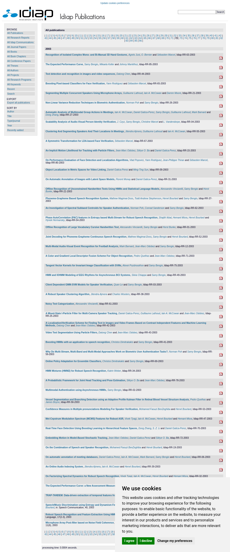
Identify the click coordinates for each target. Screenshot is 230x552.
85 (136, 40)
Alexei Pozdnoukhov (133, 265)
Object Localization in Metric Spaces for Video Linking (76, 169)
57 (109, 38)
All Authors (12, 70)
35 (188, 35)
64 (140, 38)
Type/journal (13, 121)
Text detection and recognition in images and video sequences (80, 74)
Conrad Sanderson (155, 208)
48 (68, 38)
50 (77, 38)
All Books (12, 51)
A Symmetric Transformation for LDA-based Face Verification (79, 141)
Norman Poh (132, 102)
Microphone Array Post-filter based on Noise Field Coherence (80, 522)
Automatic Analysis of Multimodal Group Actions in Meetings (79, 112)
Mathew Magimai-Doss (121, 198)
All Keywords (14, 84)
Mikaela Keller (107, 64)
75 (190, 38)
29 (161, 35)
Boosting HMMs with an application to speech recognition (78, 342)
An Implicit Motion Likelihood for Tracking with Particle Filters (80, 150)
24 (139, 35)
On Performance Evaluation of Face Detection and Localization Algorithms (87, 160)
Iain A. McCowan (153, 93)
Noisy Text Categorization (60, 304)
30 (166, 35)
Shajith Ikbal (165, 217)
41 (215, 35)
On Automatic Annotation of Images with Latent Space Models (80, 179)
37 (197, 35)
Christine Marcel (149, 122)
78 (203, 38)
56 (104, 38)
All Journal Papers (16, 47)
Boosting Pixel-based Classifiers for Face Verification (75, 83)
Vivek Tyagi (131, 418)
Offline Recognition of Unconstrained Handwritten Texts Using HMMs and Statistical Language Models (102, 189)
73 (181, 38)
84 (131, 40)
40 (211, 35)
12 (85, 35)
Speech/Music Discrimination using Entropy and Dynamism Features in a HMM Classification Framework (104, 505)
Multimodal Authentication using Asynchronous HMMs (76, 390)
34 (184, 35)
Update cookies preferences (115, 3)
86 (140, 40)
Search (11, 94)
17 (107, 35)
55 (100, 38)
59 (118, 38)
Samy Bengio (91, 64)
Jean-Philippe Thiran (173, 160)
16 (103, 35)
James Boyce (53, 402)
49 (73, 38)
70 (167, 38)
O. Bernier (146, 54)
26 (148, 35)
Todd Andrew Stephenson (148, 198)
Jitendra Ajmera (133, 131)
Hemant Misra (180, 217)
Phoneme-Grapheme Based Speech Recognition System (77, 198)
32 (175, 35)
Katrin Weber (114, 371)
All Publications (15, 33)
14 (94, 35)
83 (127, 40)
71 (172, 38)
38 (202, 35)
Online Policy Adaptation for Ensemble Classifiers (73, 361)
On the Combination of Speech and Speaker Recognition (77, 447)
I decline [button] (146, 541)
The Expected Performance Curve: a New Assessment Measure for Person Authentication (95, 485)
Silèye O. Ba (143, 150)
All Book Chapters (16, 56)
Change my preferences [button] (174, 541)
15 (98, 35)
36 (193, 35)
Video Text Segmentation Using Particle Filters (71, 332)
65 (145, 38)
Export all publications (18, 102)
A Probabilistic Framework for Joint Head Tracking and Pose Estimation (85, 380)
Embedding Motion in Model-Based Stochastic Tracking (76, 438)
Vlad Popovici (136, 160)
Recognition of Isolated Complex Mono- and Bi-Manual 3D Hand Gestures (86, 54)
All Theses (12, 65)
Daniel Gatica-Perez (143, 112)
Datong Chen (123, 74)
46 (59, 38)
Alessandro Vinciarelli (172, 189)
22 (130, 35)
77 (199, 38)
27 (152, 35)
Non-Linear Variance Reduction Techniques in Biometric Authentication (85, 102)
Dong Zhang (52, 115)
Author (10, 111)
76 (194, 38)
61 (127, 38)
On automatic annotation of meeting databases (72, 457)
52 (86, 38)
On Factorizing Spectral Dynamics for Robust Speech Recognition (82, 476)
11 (80, 35)
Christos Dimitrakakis (122, 342)
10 (76, 35)
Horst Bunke (169, 227)
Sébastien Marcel (166, 54)
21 (125, 35)
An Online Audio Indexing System (64, 466)
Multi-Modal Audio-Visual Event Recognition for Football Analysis (82, 246)
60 (122, 38)
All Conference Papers (19, 61)
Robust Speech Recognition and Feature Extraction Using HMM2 (81, 514)
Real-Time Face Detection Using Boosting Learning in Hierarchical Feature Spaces (91, 428)
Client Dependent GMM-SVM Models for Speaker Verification (79, 284)
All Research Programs (19, 79)
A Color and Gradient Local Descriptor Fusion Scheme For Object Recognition (89, 256)
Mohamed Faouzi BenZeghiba (154, 409)
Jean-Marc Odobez (125, 150)
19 (116, 35)
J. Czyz (121, 122)
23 (134, 35)
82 (221, 38)
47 (64, 38)
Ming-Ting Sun (140, 169)
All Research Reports (18, 37)
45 (55, 38)
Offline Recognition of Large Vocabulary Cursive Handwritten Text (82, 227)
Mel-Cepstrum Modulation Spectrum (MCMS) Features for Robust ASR (84, 418)
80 (212, 38)
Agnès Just (134, 54)
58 (113, 38)
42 (220, 35)
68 (158, 38)
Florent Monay (123, 179)
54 (95, 38)
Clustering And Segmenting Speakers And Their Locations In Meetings (85, 131)
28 (157, 35)
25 (143, 35)
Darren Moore (174, 93)
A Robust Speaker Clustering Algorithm (68, 294)
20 (121, 35)
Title (9, 116)
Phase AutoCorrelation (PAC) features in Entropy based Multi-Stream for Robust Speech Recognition (102, 217)
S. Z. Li (156, 428)
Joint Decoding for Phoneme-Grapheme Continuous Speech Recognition (86, 236)
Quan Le (118, 284)
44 (50, 38)
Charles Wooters (120, 294)
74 (185, 38)
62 (131, 38)
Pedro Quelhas (141, 256)
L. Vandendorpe (171, 122)
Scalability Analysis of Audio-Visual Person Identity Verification (81, 122)
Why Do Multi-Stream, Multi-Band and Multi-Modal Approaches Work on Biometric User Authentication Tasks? (107, 351)
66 (149, 38)
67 (154, 38)
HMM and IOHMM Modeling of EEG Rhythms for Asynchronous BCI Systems (88, 275)
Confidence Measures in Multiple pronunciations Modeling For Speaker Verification (92, 409)
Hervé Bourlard (170, 198)
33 (179, 35)
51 (82, 38)
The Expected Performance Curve (64, 64)
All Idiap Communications (20, 42)
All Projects (13, 75)
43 (45, 38)
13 (89, 35)
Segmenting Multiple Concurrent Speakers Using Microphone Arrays (84, 93)
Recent (11, 89)
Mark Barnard (199, 112)
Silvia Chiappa (139, 275)
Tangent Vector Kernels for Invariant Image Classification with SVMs (83, 265)
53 (91, 38)
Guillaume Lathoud (133, 93)
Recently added (15, 130)
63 (136, 38)
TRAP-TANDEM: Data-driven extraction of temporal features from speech (86, 495)
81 (217, 38)
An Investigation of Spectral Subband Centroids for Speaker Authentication (87, 208)
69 (163, 38)
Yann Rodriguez (114, 83)
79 (208, 38)
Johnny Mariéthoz (128, 64)
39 (206, 35)
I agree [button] (129, 541)
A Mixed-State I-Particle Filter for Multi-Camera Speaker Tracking (81, 313)
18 (112, 35)
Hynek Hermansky (55, 220)
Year (9, 125)
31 (170, 35)
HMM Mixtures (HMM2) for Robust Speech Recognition (76, 371)
